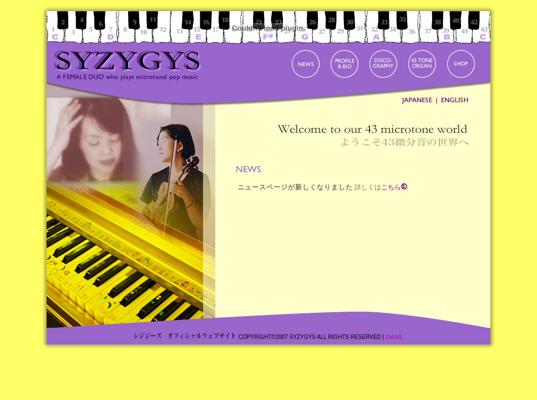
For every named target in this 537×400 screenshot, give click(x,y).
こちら (391, 187)
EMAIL (394, 337)
